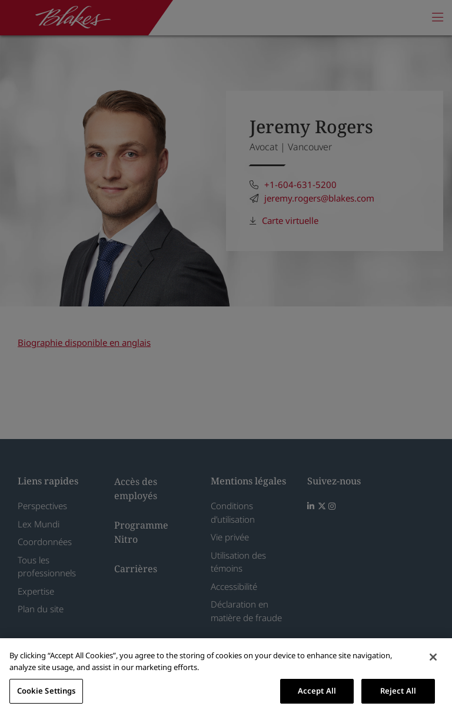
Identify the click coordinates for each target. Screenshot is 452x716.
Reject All (398, 690)
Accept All (317, 690)
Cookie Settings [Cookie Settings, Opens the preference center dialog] (46, 690)
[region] (226, 677)
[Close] (433, 657)
